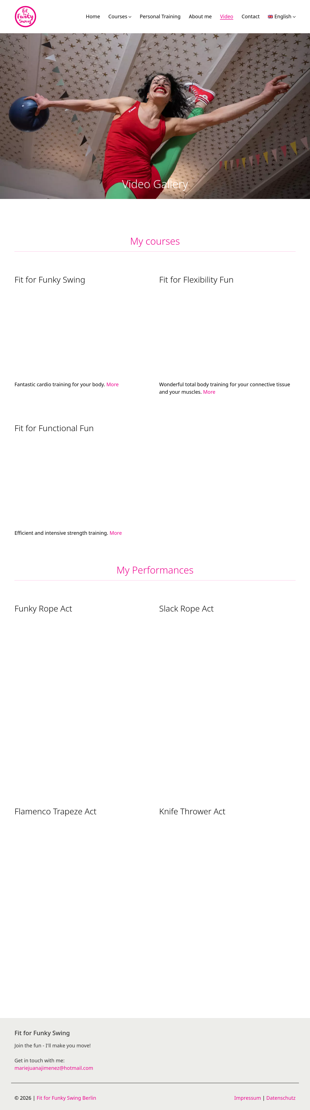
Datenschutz (280, 1097)
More (112, 384)
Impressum (247, 1097)
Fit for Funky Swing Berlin (66, 1097)
